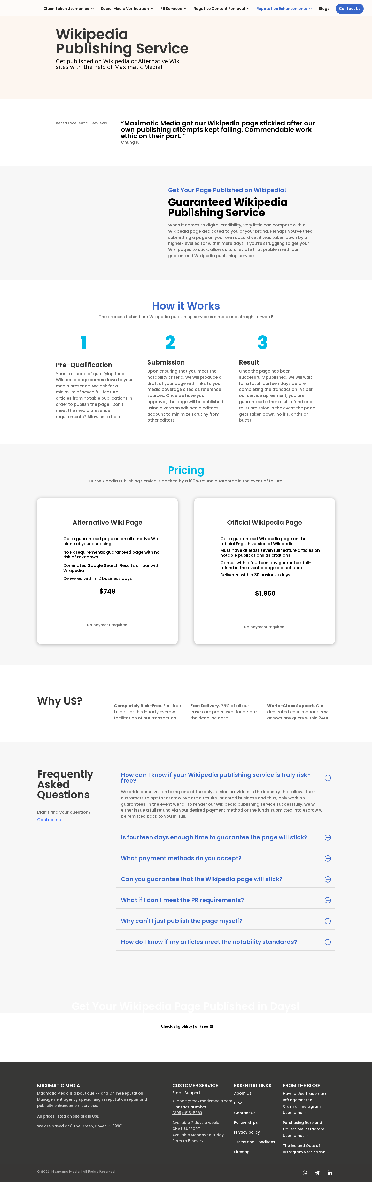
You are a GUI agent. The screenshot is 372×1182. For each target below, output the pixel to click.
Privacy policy (247, 1132)
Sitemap (242, 1151)
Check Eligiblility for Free (104, 610)
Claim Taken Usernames (66, 9)
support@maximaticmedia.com (202, 1101)
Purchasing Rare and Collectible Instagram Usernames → (303, 1129)
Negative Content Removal (219, 9)
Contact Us (350, 9)
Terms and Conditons (254, 1142)
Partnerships (246, 1122)
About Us (242, 1093)
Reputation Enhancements (282, 9)
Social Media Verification (125, 9)
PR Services (171, 9)
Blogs (324, 9)
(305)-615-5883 (187, 1112)
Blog (238, 1103)
